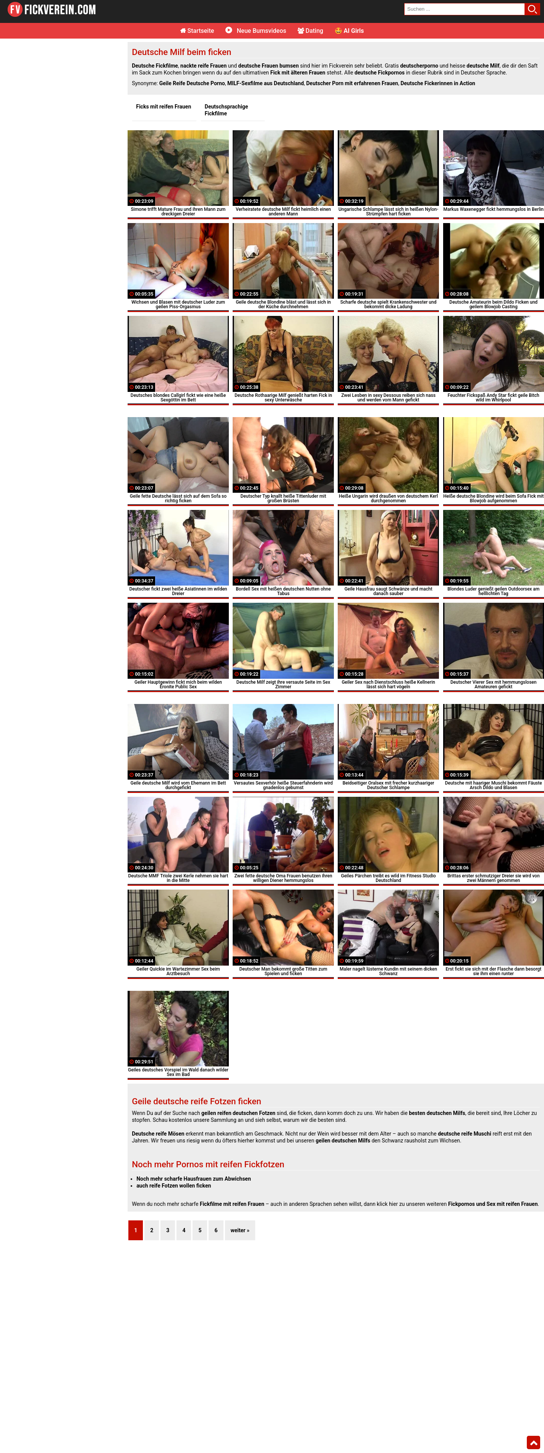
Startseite (197, 30)
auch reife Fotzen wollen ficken (173, 1186)
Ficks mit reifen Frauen (163, 107)
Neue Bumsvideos (255, 30)
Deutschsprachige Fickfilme (226, 110)
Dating (310, 30)
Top (533, 1442)
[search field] (464, 9)
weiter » (240, 1230)
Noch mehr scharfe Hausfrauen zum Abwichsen (193, 1179)
